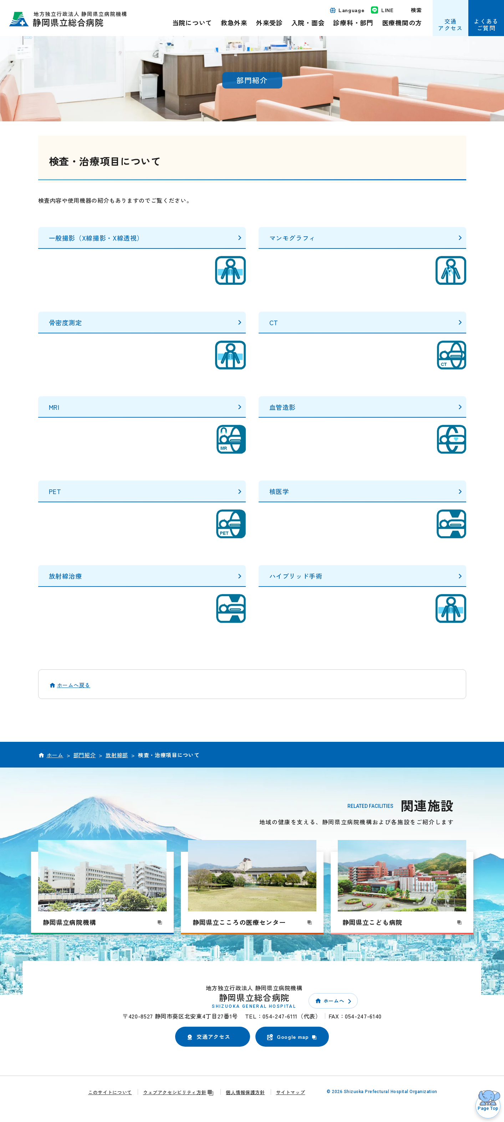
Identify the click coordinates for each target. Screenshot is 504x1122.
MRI (54, 407)
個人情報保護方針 (245, 1092)
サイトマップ (290, 1092)
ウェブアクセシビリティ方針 (179, 1092)
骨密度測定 (65, 322)
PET (55, 491)
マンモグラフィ (292, 237)
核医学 (279, 491)
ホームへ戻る (74, 685)
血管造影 (282, 407)
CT (273, 322)
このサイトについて (110, 1092)
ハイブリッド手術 (295, 575)
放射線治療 (65, 575)
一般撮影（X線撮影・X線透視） (96, 237)
